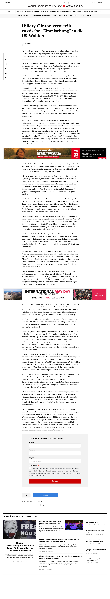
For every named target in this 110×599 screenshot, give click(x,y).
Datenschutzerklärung (46, 471)
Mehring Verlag (63, 15)
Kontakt (94, 2)
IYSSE (54, 15)
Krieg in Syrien (45, 505)
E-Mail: (31, 442)
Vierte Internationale (24, 15)
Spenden (89, 15)
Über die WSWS (73, 15)
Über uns (100, 2)
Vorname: (32, 450)
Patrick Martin (26, 43)
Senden (55, 481)
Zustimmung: (33, 465)
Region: (31, 458)
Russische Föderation (57, 505)
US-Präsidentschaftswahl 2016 (30, 505)
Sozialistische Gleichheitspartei (41, 15)
